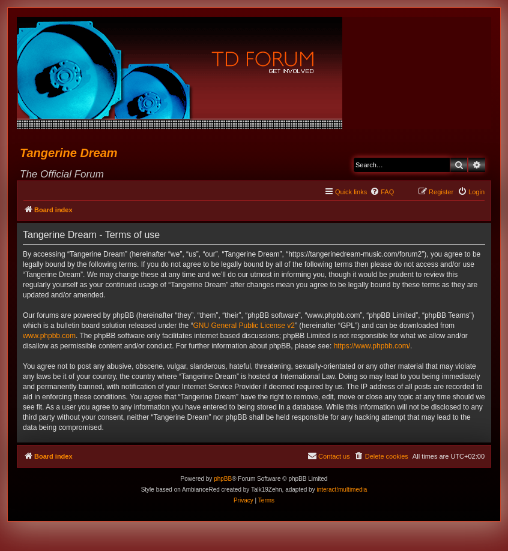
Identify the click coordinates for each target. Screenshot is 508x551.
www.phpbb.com (49, 336)
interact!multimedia (341, 489)
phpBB (223, 478)
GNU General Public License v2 (244, 325)
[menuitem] (382, 192)
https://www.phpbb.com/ (372, 346)
